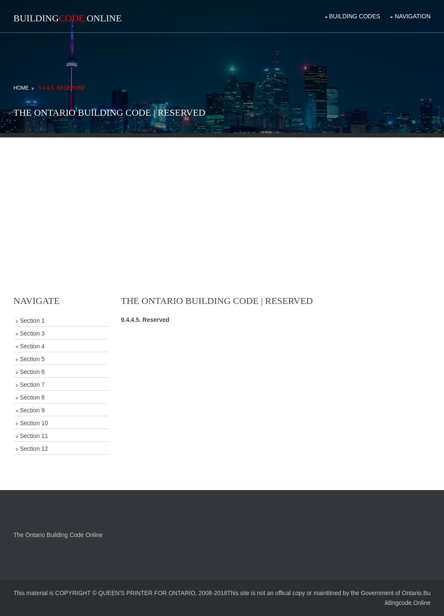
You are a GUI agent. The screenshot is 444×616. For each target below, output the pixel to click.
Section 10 (34, 423)
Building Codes (354, 16)
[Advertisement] (222, 197)
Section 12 (34, 448)
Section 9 (32, 410)
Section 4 (32, 346)
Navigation (412, 16)
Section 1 (32, 320)
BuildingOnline (68, 18)
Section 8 (32, 397)
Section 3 (32, 333)
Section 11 (34, 435)
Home (21, 88)
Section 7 (32, 384)
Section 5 (32, 359)
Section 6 (32, 371)
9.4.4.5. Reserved (61, 88)
